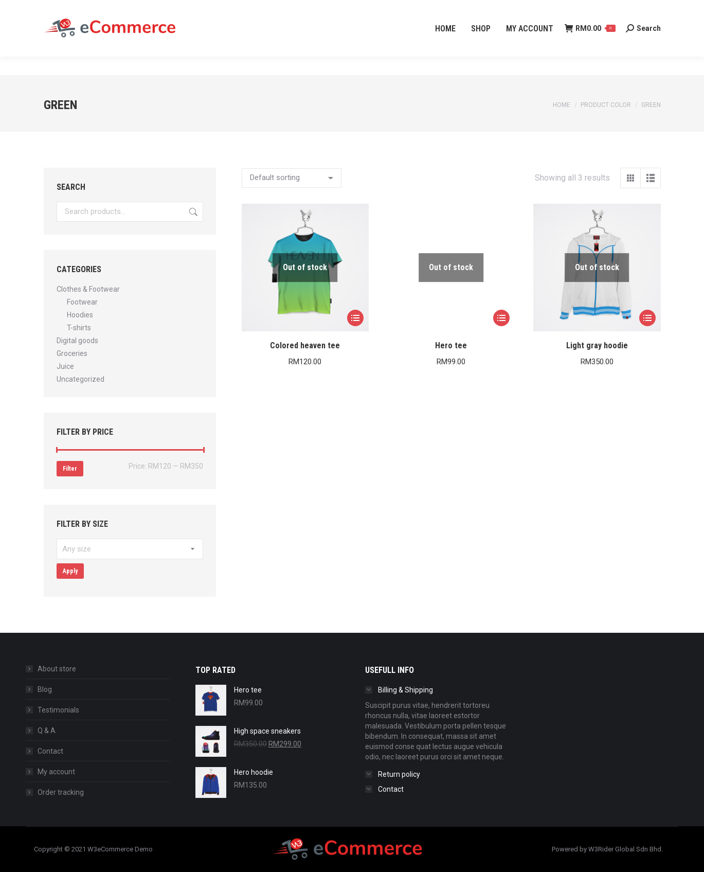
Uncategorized (80, 379)
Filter (70, 468)
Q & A (47, 730)
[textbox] (129, 549)
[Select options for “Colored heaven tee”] (355, 318)
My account (56, 772)
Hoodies (80, 315)
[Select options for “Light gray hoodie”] (647, 318)
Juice (65, 366)
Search (192, 212)
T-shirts (79, 328)
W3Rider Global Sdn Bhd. (625, 849)
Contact (50, 751)
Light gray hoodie (597, 345)
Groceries (72, 353)
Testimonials (58, 710)
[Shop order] (291, 178)
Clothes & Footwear (88, 289)
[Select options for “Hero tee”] (501, 318)
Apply (70, 571)
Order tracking (61, 792)
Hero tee (451, 345)
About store (57, 669)
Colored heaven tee (305, 345)
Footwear (82, 302)
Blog (45, 689)
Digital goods (77, 340)
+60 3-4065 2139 (74, 9)
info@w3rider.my (152, 9)
